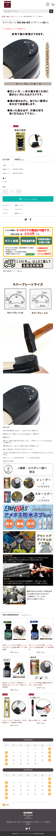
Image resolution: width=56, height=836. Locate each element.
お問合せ (28, 824)
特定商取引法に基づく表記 (13, 822)
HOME (3, 16)
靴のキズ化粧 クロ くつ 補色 (38, 720)
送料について (38, 822)
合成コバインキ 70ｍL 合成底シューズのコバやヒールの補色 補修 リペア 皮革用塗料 (14, 647)
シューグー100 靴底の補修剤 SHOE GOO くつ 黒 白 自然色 (41, 684)
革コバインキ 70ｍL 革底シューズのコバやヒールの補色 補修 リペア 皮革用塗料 (41, 647)
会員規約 (47, 822)
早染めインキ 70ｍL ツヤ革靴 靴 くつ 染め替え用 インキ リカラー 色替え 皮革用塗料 (14, 685)
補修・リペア (10, 16)
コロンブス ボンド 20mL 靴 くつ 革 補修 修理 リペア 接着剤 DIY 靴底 (14, 721)
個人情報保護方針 (28, 822)
